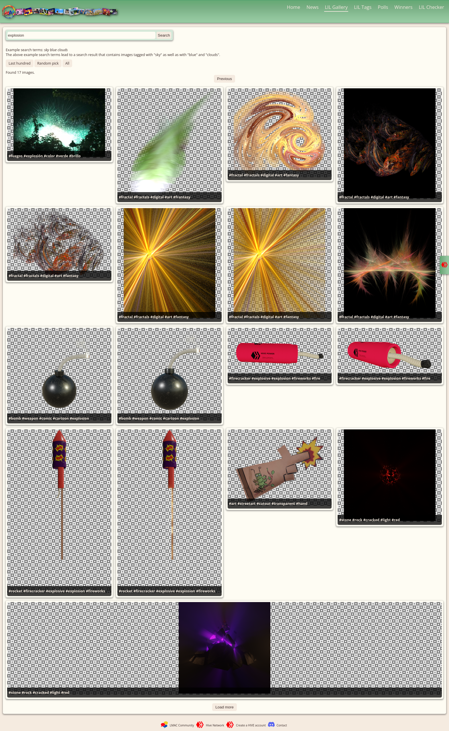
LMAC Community (182, 725)
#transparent (283, 503)
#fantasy (291, 175)
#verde (62, 156)
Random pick (48, 63)
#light (385, 519)
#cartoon (61, 418)
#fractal (126, 197)
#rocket (15, 591)
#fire (316, 378)
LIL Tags (362, 7)
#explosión (33, 156)
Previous (224, 79)
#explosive (261, 378)
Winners (403, 7)
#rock (357, 519)
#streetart (246, 503)
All (67, 63)
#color (49, 156)
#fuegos (16, 156)
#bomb (15, 418)
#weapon (30, 418)
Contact (282, 725)
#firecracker (240, 378)
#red (396, 519)
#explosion (79, 418)
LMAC (62, 12)
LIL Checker (431, 7)
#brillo (74, 156)
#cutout (264, 503)
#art (168, 197)
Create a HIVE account (251, 725)
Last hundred (20, 63)
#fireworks (301, 378)
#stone (345, 519)
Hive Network (215, 725)
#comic (45, 418)
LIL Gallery (336, 7)
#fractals (141, 197)
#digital (157, 197)
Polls (383, 7)
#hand (302, 503)
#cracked (371, 519)
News (312, 7)
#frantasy (181, 197)
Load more (224, 707)
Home (293, 7)
